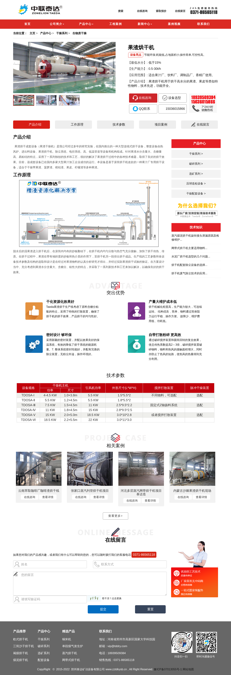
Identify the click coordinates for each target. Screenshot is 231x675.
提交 (103, 609)
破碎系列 (44, 646)
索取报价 (157, 11)
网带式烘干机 (71, 660)
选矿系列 (44, 653)
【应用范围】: (138, 75)
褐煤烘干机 (20, 653)
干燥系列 (61, 33)
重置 (150, 609)
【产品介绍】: (138, 81)
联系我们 (105, 631)
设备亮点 (135, 54)
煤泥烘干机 (20, 660)
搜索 (117, 11)
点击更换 (117, 598)
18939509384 (117, 653)
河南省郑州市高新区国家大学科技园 (131, 639)
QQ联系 (141, 109)
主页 (32, 33)
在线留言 (176, 11)
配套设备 (44, 660)
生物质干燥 (80, 33)
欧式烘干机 (20, 639)
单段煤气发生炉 (72, 646)
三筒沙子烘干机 (23, 646)
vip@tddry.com (117, 646)
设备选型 (171, 98)
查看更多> (115, 515)
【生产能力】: (138, 68)
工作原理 (73, 124)
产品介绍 (31, 124)
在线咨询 (138, 11)
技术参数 (115, 124)
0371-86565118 (144, 554)
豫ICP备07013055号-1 (168, 669)
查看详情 (47, 497)
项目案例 (157, 124)
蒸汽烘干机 (69, 653)
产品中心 (45, 33)
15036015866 (172, 109)
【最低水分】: (138, 62)
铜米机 (66, 639)
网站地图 (188, 669)
